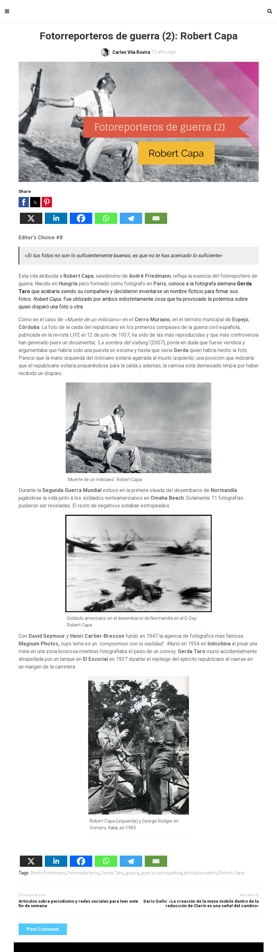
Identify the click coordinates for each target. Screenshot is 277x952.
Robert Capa (231, 872)
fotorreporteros (83, 872)
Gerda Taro (112, 872)
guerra (132, 872)
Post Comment (43, 929)
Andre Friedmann (48, 872)
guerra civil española (161, 872)
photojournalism (200, 872)
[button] (24, 202)
